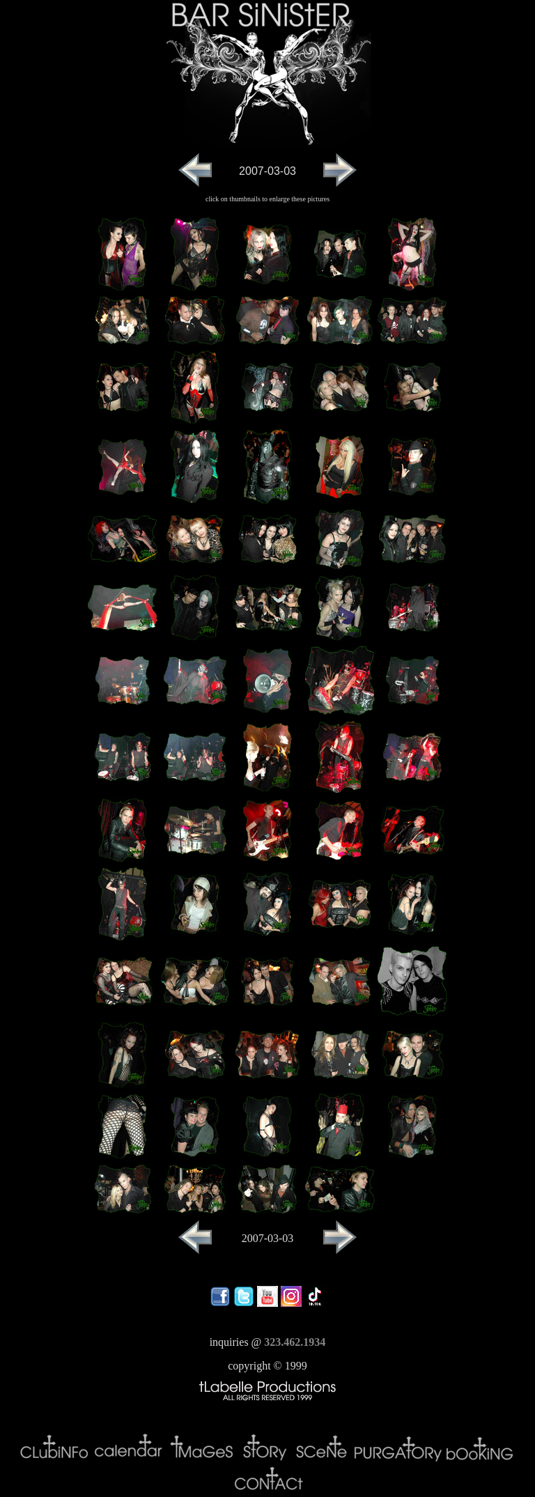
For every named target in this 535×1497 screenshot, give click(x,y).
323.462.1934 (294, 1342)
